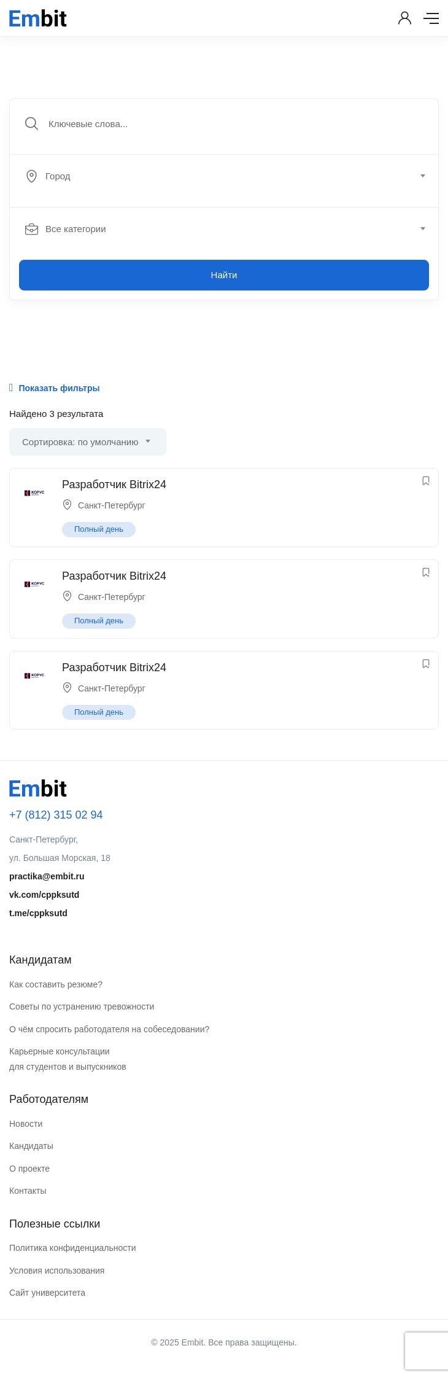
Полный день (98, 529)
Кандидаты (31, 1146)
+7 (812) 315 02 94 (56, 815)
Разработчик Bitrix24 (114, 484)
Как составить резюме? (55, 984)
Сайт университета (47, 1293)
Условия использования (56, 1270)
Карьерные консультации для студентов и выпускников (67, 1059)
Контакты (27, 1191)
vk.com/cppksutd (44, 895)
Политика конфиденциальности (72, 1248)
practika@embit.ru (47, 876)
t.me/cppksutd (38, 913)
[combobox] (231, 176)
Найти (224, 275)
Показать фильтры (54, 387)
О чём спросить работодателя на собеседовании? (109, 1029)
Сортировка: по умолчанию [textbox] (80, 442)
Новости (25, 1124)
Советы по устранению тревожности (81, 1006)
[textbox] (223, 176)
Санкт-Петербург (111, 505)
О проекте (29, 1169)
